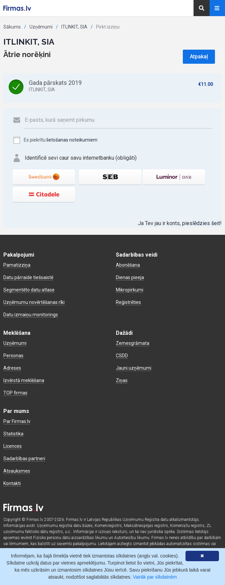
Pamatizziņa (16, 265)
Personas (13, 355)
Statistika (13, 433)
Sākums (12, 27)
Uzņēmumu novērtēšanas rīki (34, 302)
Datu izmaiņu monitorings (30, 314)
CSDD (122, 355)
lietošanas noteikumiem (72, 140)
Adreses (12, 368)
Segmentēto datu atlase (29, 289)
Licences (12, 446)
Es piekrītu (55, 140)
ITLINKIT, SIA (74, 27)
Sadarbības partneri (24, 458)
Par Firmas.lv (16, 421)
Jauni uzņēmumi (133, 368)
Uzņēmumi (41, 27)
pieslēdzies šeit (201, 223)
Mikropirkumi (129, 289)
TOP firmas (15, 392)
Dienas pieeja (130, 277)
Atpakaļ (199, 56)
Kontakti (12, 483)
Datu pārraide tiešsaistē (28, 277)
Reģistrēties (128, 302)
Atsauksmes (16, 471)
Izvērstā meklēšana (23, 380)
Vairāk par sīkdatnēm (155, 577)
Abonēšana (128, 265)
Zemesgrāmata (132, 343)
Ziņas (122, 380)
